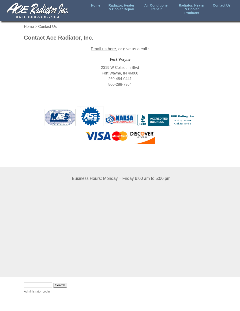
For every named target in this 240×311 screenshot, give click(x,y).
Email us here (103, 49)
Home (95, 5)
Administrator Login (37, 291)
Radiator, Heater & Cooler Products (192, 9)
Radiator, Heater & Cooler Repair (121, 7)
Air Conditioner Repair (156, 7)
